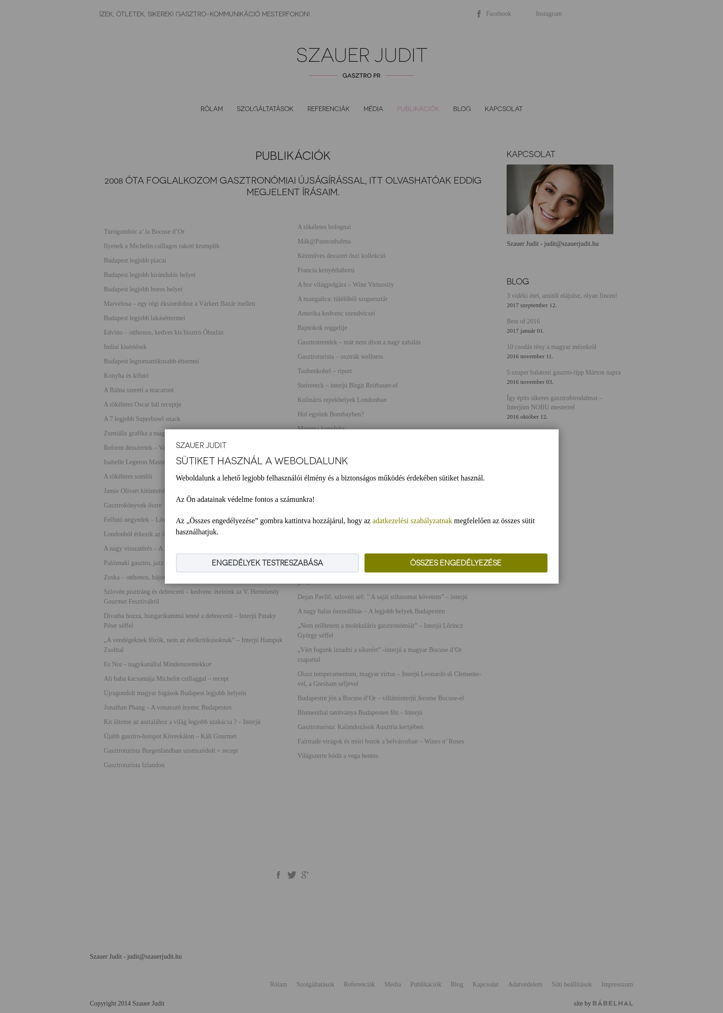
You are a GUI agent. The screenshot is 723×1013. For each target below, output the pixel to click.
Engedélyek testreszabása (267, 563)
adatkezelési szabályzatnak (412, 521)
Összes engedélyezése (456, 563)
